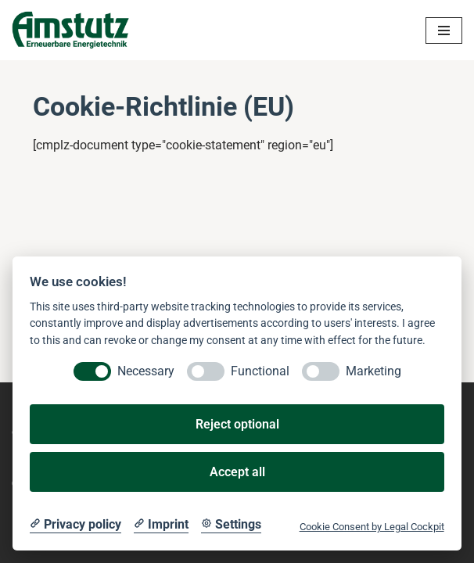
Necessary (145, 371)
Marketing (373, 371)
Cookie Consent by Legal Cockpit (372, 527)
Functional (260, 371)
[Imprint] (161, 525)
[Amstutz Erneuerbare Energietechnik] (70, 30)
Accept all (237, 471)
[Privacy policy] (75, 525)
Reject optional (237, 424)
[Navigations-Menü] (444, 30)
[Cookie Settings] (231, 525)
